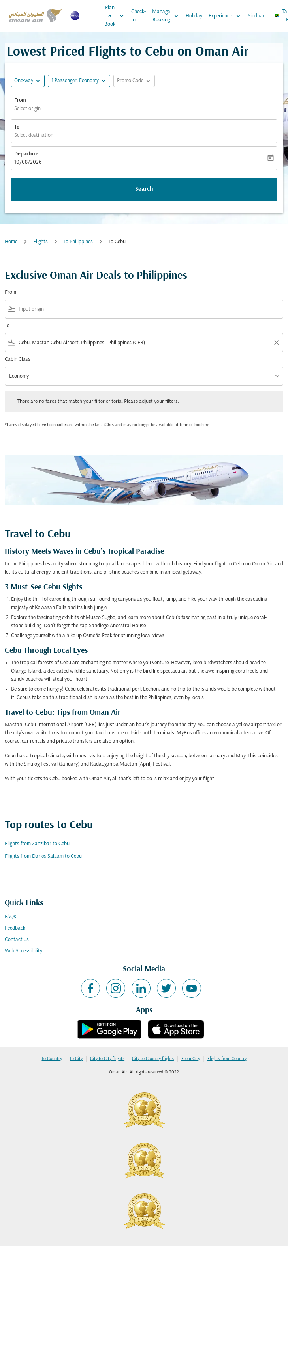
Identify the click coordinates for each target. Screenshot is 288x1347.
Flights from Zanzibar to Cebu (37, 844)
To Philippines (78, 242)
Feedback (15, 928)
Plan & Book (116, 16)
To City (76, 1058)
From (20, 100)
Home (11, 242)
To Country (51, 1058)
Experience (227, 16)
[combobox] (149, 309)
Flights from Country (227, 1058)
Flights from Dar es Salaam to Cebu (43, 856)
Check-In (138, 16)
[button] (79, 81)
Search (144, 189)
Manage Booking (167, 16)
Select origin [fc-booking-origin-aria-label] (27, 109)
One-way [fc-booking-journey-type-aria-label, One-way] (23, 81)
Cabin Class (17, 359)
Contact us (17, 940)
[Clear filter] (276, 342)
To (16, 127)
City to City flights (107, 1058)
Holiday (194, 16)
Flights (40, 242)
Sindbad (256, 16)
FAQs (10, 917)
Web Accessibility (23, 951)
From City (190, 1058)
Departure (26, 154)
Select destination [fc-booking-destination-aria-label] (33, 135)
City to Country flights (153, 1058)
